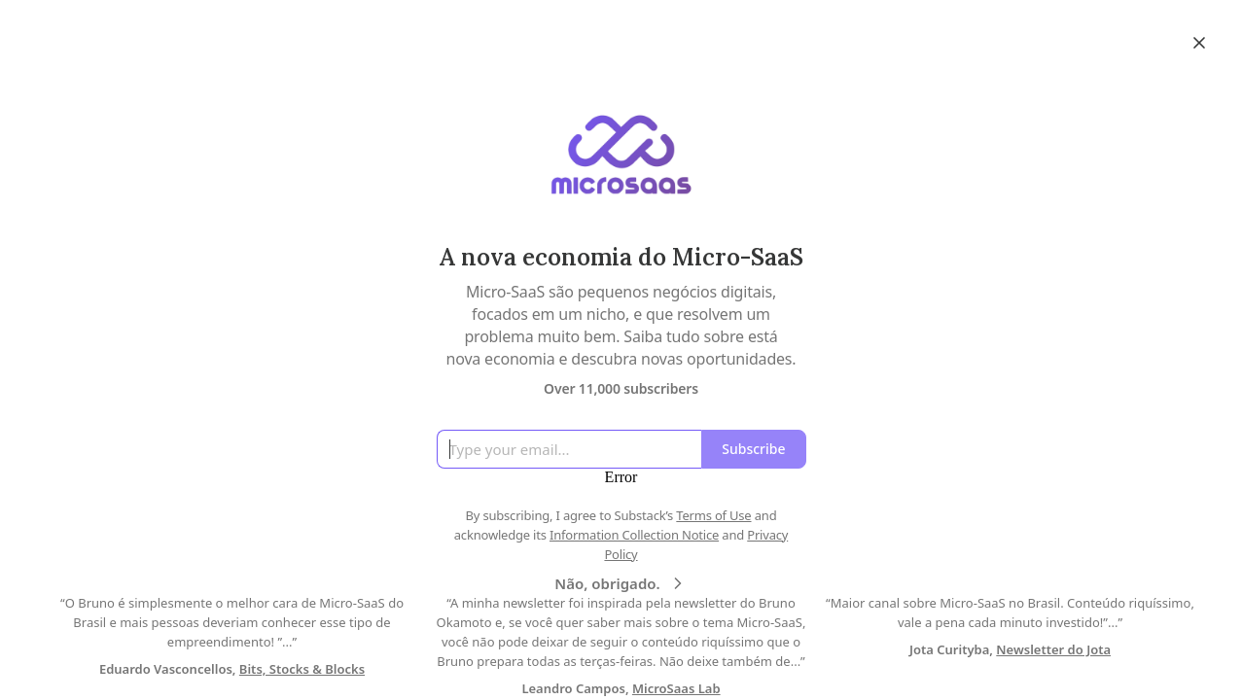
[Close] (1199, 42)
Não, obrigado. (620, 583)
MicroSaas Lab (676, 688)
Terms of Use (713, 515)
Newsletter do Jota (1053, 649)
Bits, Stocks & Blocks (302, 669)
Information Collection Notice (634, 534)
